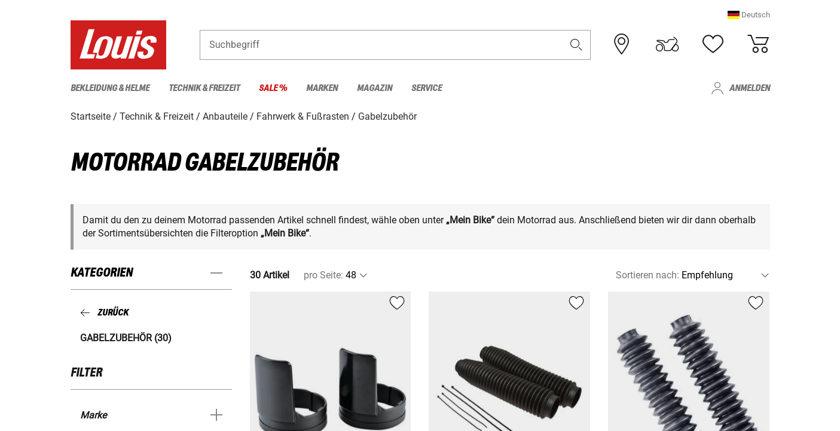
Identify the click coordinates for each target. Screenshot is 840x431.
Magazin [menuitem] (374, 88)
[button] (749, 14)
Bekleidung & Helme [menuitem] (110, 88)
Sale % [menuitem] (273, 88)
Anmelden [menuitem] (749, 88)
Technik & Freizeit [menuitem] (204, 88)
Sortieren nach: (647, 275)
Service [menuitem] (426, 88)
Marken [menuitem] (322, 88)
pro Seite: (323, 275)
